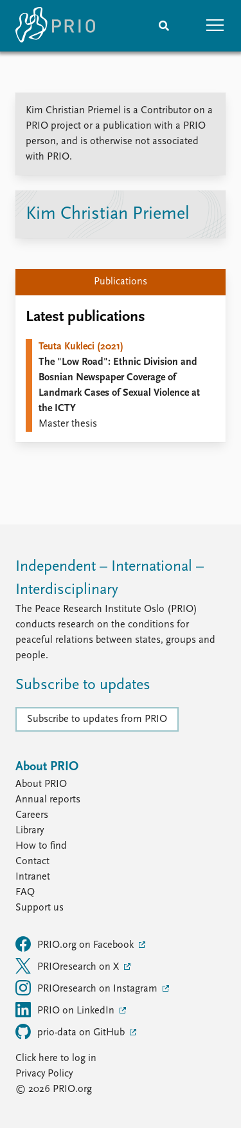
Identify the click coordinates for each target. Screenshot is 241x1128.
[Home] (55, 26)
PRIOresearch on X (68, 966)
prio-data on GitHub (71, 1031)
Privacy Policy (44, 1074)
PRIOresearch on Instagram (87, 987)
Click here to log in (55, 1058)
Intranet (32, 877)
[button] (215, 25)
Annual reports (47, 800)
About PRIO (41, 784)
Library (29, 831)
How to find (41, 846)
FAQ (25, 892)
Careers (31, 815)
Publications (120, 282)
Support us (39, 908)
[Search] (164, 25)
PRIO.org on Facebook (75, 944)
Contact (32, 861)
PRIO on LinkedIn (66, 1009)
